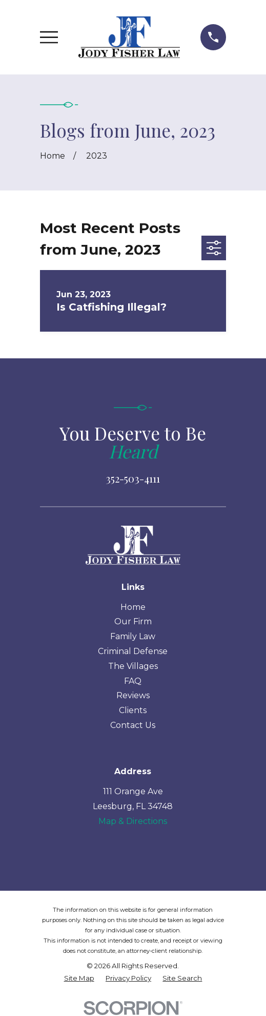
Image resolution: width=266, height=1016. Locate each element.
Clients (133, 710)
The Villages (133, 666)
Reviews (133, 695)
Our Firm (133, 621)
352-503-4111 (133, 478)
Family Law (132, 636)
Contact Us (132, 725)
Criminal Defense (133, 651)
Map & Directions (132, 821)
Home (133, 607)
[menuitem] (79, 978)
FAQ (132, 681)
